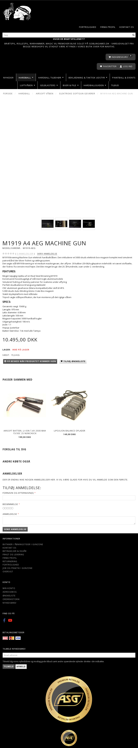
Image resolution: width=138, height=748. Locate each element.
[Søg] (133, 35)
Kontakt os (127, 27)
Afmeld (21, 666)
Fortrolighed (87, 27)
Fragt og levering (13, 554)
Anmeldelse (10, 514)
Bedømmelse (10, 504)
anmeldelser (25, 253)
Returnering (10, 561)
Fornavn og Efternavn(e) (18, 492)
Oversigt (8, 571)
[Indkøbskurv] (120, 57)
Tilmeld (9, 666)
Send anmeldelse (15, 529)
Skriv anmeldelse (47, 253)
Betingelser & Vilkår (15, 551)
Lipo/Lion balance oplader (69, 430)
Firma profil (107, 27)
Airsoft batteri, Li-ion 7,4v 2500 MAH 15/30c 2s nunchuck (25, 432)
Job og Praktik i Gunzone (17, 568)
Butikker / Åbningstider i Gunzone (23, 544)
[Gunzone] (17, 11)
